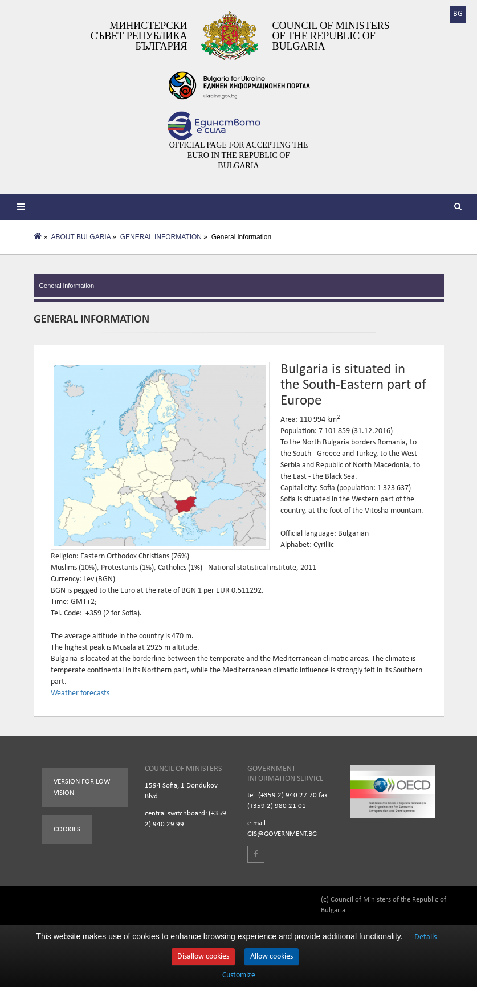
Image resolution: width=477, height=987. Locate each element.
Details (425, 937)
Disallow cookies (203, 956)
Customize (238, 976)
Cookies (67, 829)
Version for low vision (82, 787)
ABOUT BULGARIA (81, 237)
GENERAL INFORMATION (161, 237)
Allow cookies (271, 956)
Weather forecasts (80, 693)
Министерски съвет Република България (139, 36)
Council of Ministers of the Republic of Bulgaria (331, 36)
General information (67, 285)
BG (458, 14)
